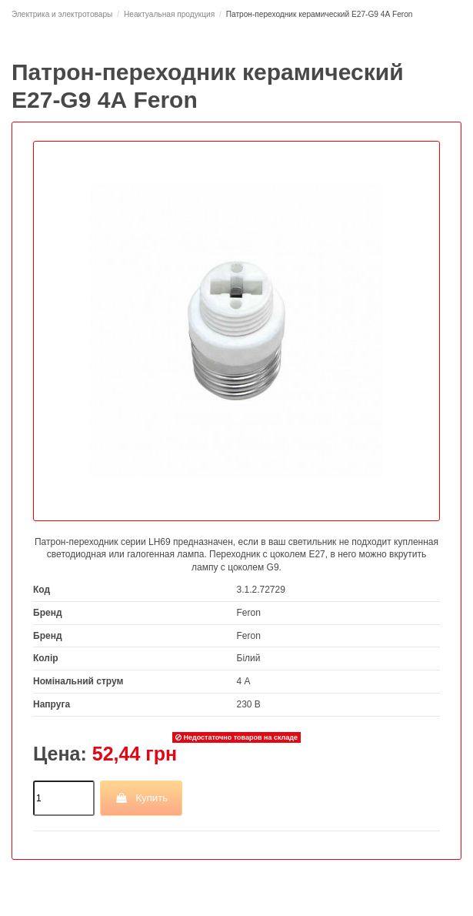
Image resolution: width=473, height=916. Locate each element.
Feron (249, 612)
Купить (141, 798)
